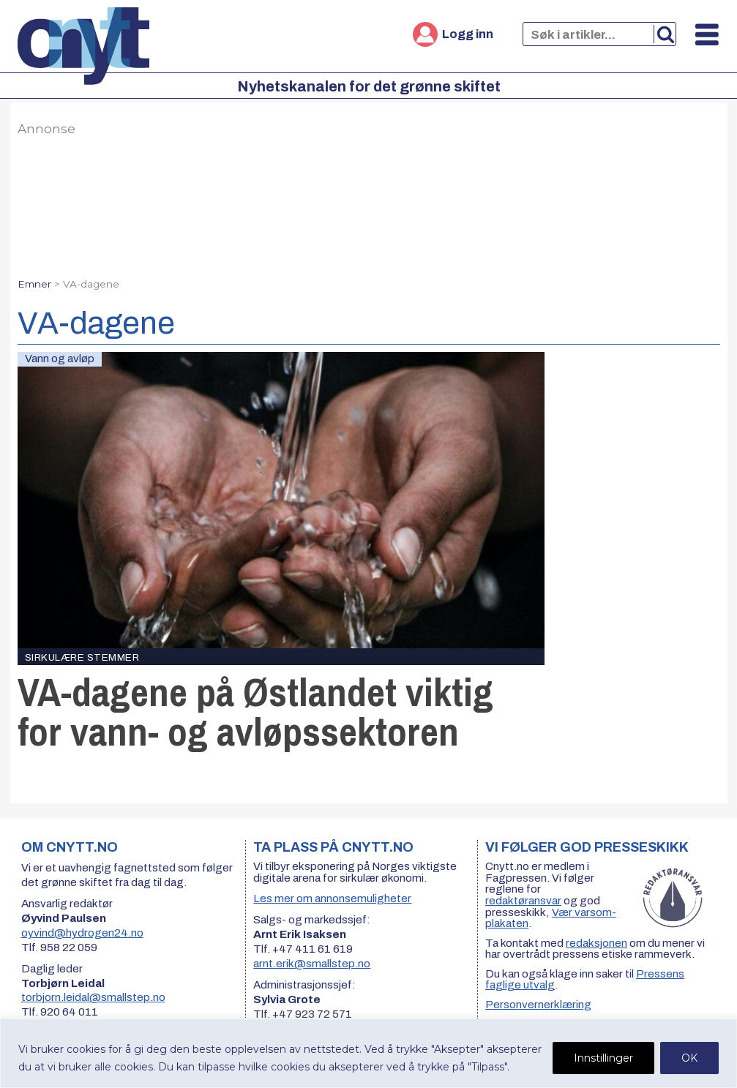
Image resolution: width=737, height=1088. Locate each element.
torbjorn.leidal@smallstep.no (93, 997)
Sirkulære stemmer (82, 657)
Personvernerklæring (538, 1004)
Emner (34, 284)
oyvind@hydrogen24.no (82, 933)
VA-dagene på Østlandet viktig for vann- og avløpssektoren (255, 711)
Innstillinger (603, 1058)
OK (689, 1058)
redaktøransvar (523, 901)
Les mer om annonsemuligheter (332, 898)
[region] (368, 1053)
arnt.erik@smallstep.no (311, 963)
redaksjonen (596, 943)
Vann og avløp (59, 358)
